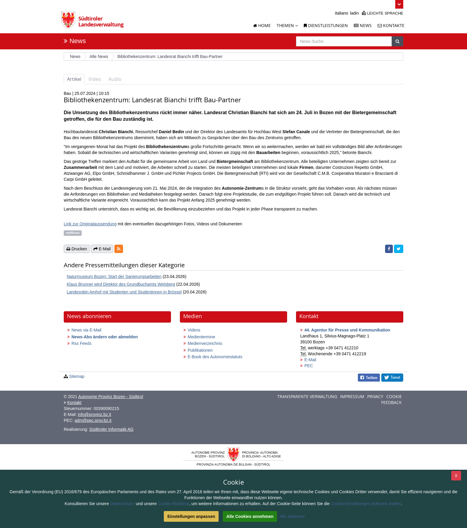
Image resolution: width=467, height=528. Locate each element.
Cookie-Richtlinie (173, 503)
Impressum (352, 396)
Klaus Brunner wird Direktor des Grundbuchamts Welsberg (121, 284)
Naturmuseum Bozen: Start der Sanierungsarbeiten (114, 276)
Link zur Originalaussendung (90, 223)
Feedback (391, 402)
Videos (194, 330)
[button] (399, 4)
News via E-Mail (86, 330)
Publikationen (200, 350)
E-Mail (310, 359)
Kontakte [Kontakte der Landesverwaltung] (391, 25)
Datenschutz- (122, 503)
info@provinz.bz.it (94, 414)
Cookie (394, 396)
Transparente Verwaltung (307, 396)
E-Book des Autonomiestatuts (215, 356)
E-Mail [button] (102, 248)
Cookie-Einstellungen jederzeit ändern (366, 503)
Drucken (76, 248)
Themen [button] (287, 25)
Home (262, 25)
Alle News (99, 56)
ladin (354, 13)
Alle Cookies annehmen (249, 516)
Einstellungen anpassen (191, 516)
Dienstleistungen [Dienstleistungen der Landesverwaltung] (326, 25)
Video (94, 79)
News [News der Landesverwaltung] (363, 25)
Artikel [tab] (74, 79)
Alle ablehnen (292, 516)
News (77, 41)
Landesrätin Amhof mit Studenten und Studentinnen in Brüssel (124, 292)
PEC (308, 365)
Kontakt (74, 402)
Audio (115, 79)
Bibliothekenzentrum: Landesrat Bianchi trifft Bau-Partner (169, 56)
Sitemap (76, 376)
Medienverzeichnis (205, 343)
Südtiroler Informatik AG (111, 429)
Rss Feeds (81, 343)
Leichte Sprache (382, 13)
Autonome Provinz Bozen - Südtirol (110, 396)
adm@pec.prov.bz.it (93, 420)
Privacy (375, 396)
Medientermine (201, 336)
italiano (341, 13)
